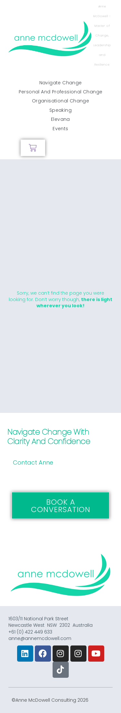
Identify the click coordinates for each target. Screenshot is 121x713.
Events (60, 128)
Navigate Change (60, 82)
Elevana (60, 119)
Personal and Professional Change (61, 92)
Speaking (60, 110)
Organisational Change (60, 101)
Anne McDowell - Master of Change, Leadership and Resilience (102, 36)
